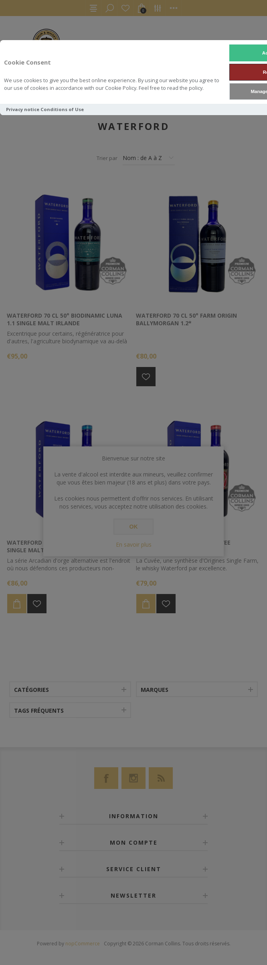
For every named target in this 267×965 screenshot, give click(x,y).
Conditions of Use (62, 109)
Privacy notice (22, 109)
